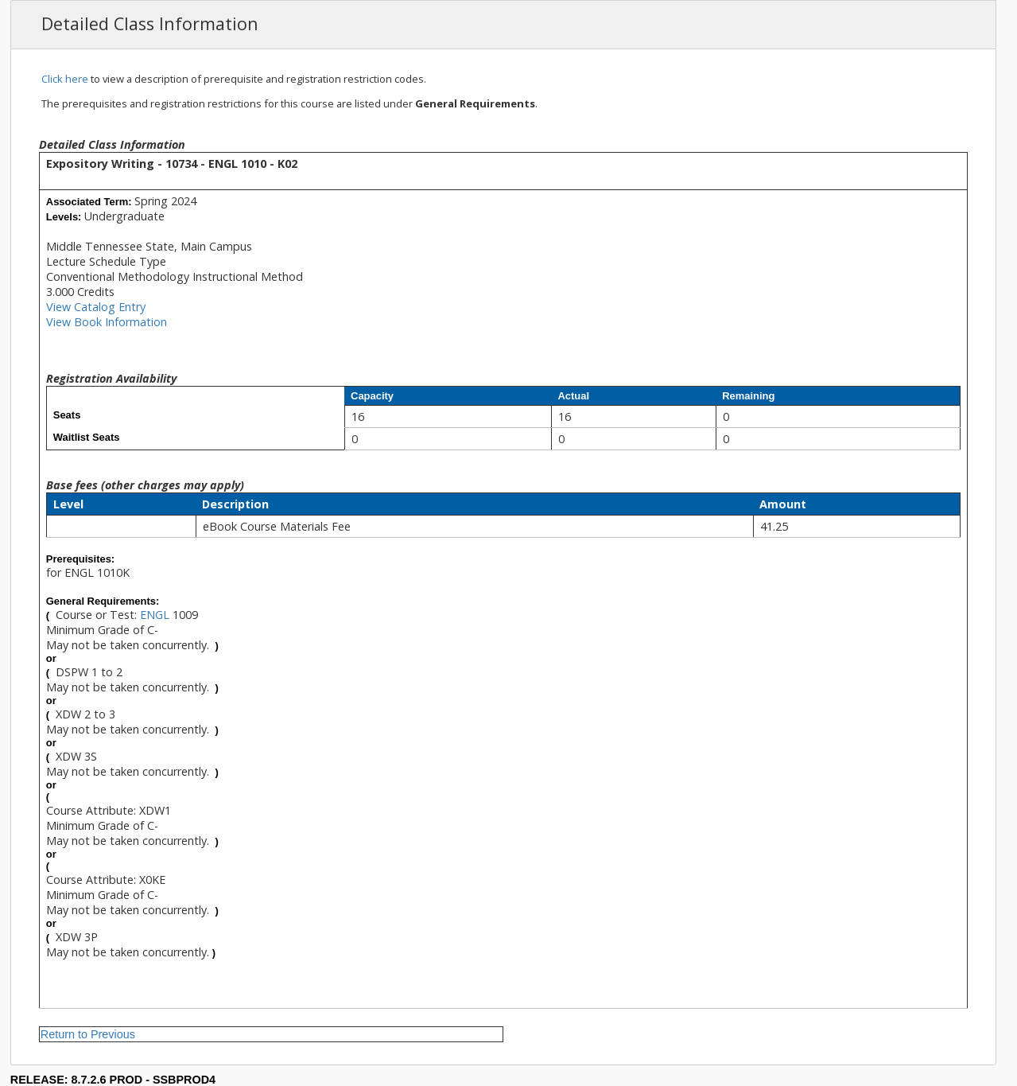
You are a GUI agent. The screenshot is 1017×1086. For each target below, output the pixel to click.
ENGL (154, 614)
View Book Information (106, 321)
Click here (64, 79)
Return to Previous (88, 1034)
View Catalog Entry (96, 306)
